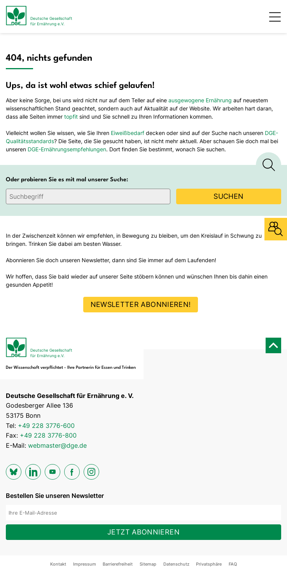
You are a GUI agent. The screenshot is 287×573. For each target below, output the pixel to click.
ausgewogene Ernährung (200, 100)
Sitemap (148, 564)
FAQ (233, 564)
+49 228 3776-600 (46, 425)
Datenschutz (176, 564)
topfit (71, 116)
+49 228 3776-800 (48, 435)
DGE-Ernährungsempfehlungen (67, 149)
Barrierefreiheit (118, 564)
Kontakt (58, 564)
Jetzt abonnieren (143, 532)
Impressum (84, 564)
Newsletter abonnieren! (141, 304)
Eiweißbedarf (127, 133)
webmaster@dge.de (57, 445)
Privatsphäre (209, 564)
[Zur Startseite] (39, 16)
